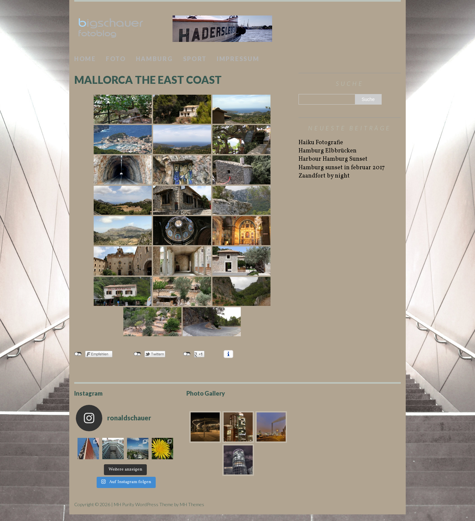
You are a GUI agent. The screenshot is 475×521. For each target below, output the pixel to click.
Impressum (238, 58)
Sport (195, 58)
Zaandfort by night (324, 176)
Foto (116, 58)
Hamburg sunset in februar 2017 (342, 168)
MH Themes (192, 504)
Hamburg (154, 58)
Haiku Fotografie (321, 143)
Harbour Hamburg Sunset (333, 159)
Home (85, 58)
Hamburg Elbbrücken (328, 151)
